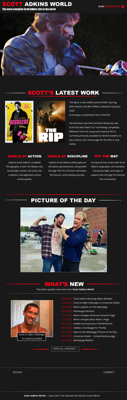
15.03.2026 (67, 302)
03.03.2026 (67, 311)
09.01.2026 (67, 323)
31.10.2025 (67, 336)
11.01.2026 (67, 315)
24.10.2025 (67, 340)
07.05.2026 (67, 298)
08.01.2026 (67, 327)
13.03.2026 (67, 306)
